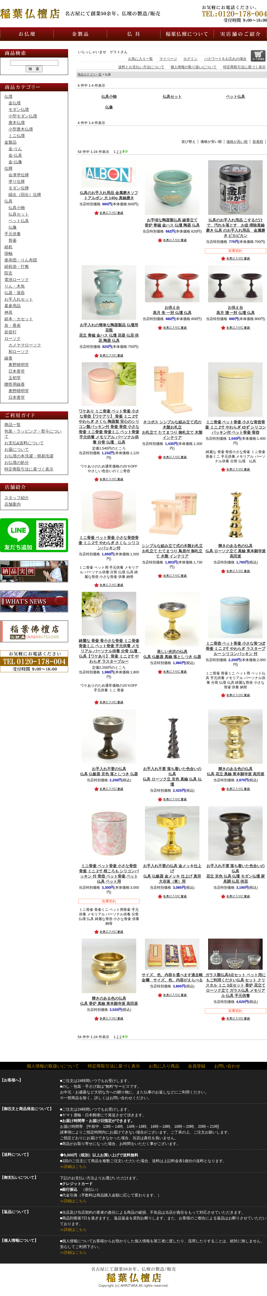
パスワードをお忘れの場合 (225, 59)
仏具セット (172, 96)
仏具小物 (109, 96)
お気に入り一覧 (140, 59)
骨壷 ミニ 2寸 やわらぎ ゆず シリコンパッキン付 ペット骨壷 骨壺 (235, 427)
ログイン (190, 59)
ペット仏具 (235, 96)
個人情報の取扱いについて (53, 1066)
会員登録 (196, 1066)
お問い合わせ (227, 1066)
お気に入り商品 (164, 1066)
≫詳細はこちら (73, 1166)
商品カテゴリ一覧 (90, 74)
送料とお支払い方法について (141, 67)
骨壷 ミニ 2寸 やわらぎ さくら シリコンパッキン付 (108, 542)
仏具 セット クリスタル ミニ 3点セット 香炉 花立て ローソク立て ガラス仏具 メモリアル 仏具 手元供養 (235, 985)
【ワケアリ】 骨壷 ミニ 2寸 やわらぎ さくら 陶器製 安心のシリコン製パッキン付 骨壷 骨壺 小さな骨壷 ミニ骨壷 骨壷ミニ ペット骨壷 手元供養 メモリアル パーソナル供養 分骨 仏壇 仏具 (109, 426)
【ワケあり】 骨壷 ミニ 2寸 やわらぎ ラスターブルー (110, 651)
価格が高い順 (237, 142)
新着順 (258, 142)
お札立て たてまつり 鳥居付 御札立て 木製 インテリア (172, 551)
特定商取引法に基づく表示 (244, 67)
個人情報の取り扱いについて (194, 67)
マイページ (168, 59)
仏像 (109, 107)
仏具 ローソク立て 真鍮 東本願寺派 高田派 (235, 551)
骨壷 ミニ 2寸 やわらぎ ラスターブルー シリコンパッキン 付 (235, 648)
